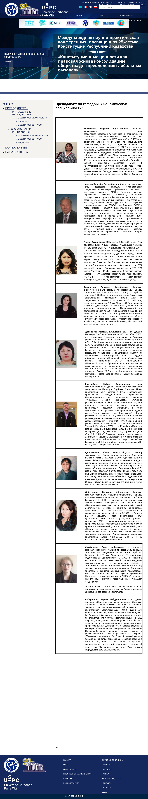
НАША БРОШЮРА (16, 151)
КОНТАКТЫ (106, 783)
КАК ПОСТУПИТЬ (16, 147)
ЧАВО (104, 792)
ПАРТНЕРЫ (121, 2)
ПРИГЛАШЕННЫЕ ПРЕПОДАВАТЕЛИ (21, 113)
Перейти (9, 61)
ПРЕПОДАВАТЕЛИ (16, 108)
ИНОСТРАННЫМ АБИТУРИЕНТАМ (89, 21)
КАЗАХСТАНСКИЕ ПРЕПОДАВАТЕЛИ (21, 130)
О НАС (101, 15)
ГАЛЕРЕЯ (110, 2)
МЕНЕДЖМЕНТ (23, 121)
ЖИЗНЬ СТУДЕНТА (132, 21)
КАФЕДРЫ (114, 21)
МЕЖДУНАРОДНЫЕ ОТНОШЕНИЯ (32, 118)
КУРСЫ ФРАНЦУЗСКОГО (112, 778)
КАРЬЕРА (133, 2)
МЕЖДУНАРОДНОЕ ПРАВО (29, 125)
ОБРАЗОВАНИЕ (126, 15)
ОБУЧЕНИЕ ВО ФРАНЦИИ (93, 2)
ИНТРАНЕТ (106, 788)
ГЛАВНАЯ (78, 15)
